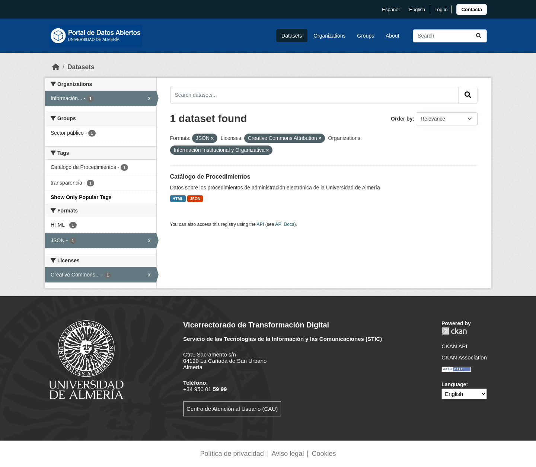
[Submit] (478, 35)
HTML (177, 198)
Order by (401, 119)
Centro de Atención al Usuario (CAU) (232, 409)
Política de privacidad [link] (232, 453)
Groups (365, 36)
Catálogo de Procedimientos (210, 176)
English (417, 9)
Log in (440, 9)
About (392, 36)
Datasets (291, 36)
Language (453, 384)
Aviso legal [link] (288, 453)
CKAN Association (464, 357)
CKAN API (454, 346)
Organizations (329, 36)
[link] (471, 9)
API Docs (284, 224)
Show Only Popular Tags (81, 197)
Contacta (471, 9)
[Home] (56, 67)
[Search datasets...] (450, 35)
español (390, 9)
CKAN (454, 331)
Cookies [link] (324, 453)
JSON (195, 198)
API (260, 224)
